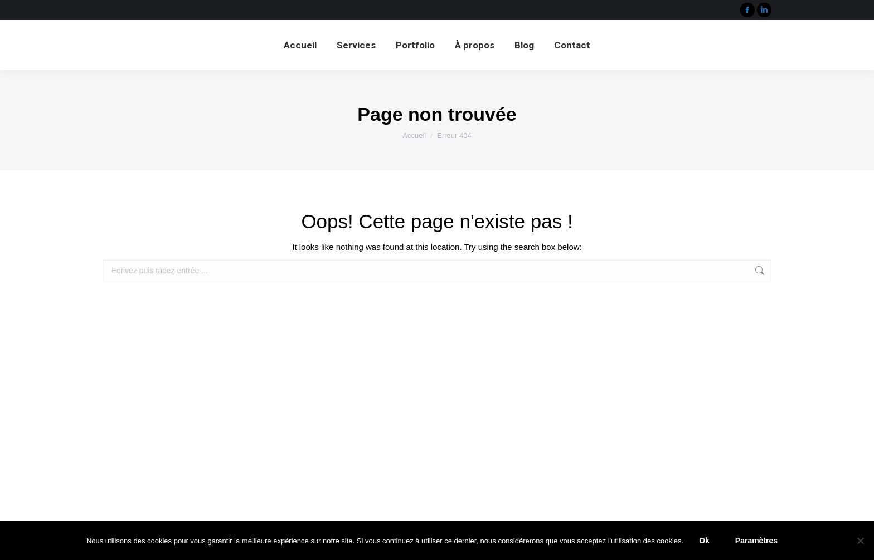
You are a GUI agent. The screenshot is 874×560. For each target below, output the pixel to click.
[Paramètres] (860, 540)
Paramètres (756, 540)
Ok (704, 540)
